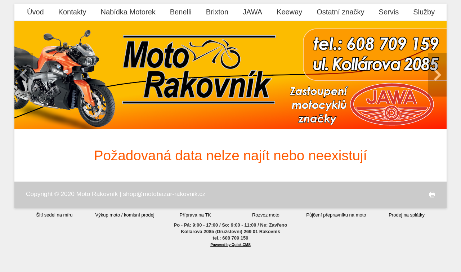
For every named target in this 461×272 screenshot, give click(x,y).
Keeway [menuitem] (289, 12)
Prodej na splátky (407, 215)
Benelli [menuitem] (181, 12)
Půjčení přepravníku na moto (336, 215)
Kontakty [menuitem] (72, 12)
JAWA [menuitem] (252, 12)
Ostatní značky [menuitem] (340, 12)
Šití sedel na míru (54, 215)
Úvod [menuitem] (35, 12)
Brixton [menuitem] (217, 12)
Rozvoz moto (265, 215)
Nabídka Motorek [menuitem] (127, 12)
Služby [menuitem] (424, 12)
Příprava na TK (195, 215)
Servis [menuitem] (389, 12)
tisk (430, 194)
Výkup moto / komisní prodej (125, 215)
